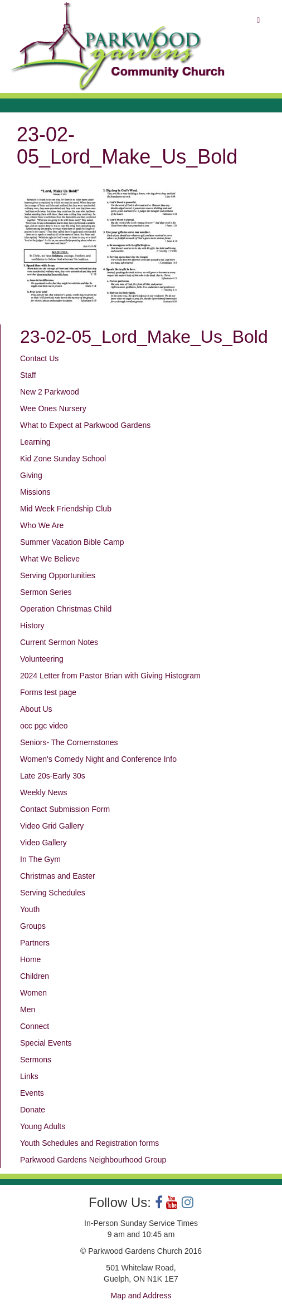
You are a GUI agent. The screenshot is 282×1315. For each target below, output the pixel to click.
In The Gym (40, 859)
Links (29, 1076)
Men (27, 1009)
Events (32, 1093)
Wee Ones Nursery (53, 408)
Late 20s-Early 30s (52, 775)
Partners (35, 942)
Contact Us (39, 358)
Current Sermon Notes (59, 642)
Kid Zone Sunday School (63, 458)
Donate (32, 1109)
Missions (35, 491)
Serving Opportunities (57, 575)
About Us (36, 709)
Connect (34, 1026)
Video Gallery (43, 842)
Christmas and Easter (57, 875)
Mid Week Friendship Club (65, 508)
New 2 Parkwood (49, 391)
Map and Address (141, 1295)
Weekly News (43, 792)
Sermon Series (46, 592)
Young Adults (42, 1126)
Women (33, 992)
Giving (31, 475)
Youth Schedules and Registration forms (89, 1143)
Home (30, 959)
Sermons (35, 1059)
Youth (30, 909)
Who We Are (42, 525)
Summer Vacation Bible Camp (72, 542)
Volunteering (42, 658)
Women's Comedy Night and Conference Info (98, 759)
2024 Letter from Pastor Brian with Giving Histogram (110, 675)
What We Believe (50, 558)
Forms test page (48, 692)
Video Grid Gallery (52, 825)
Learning (35, 441)
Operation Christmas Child (65, 608)
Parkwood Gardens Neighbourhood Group (93, 1159)
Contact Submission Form (65, 809)
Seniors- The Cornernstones (69, 742)
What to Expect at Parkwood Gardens (85, 425)
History (32, 625)
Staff (28, 375)
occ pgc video (44, 725)
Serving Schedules (52, 892)
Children (34, 976)
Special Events (46, 1042)
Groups (33, 926)
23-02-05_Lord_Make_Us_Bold (144, 337)
